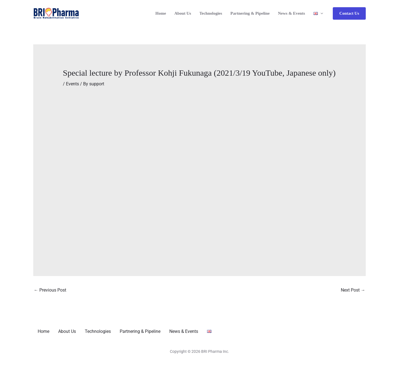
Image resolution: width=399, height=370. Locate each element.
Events (72, 83)
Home (160, 13)
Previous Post (50, 290)
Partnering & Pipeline (250, 13)
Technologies (211, 13)
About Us (182, 13)
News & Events (291, 13)
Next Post (353, 290)
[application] (320, 13)
